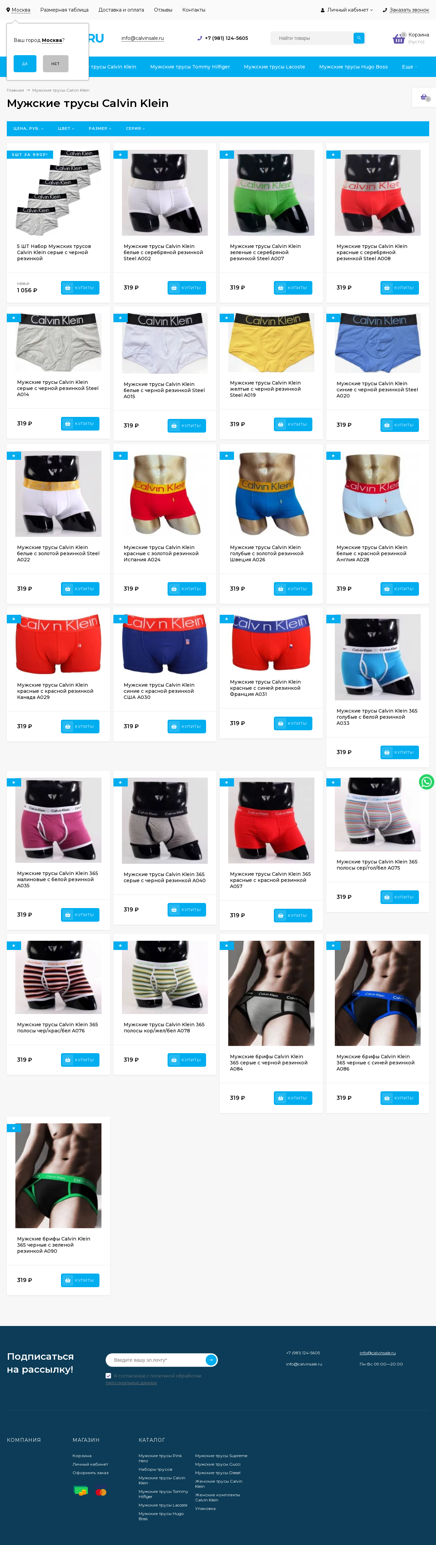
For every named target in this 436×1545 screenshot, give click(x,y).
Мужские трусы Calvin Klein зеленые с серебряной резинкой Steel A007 (265, 252)
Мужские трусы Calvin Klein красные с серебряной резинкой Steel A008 (372, 252)
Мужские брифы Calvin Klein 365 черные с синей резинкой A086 (376, 1063)
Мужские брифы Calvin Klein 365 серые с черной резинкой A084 (269, 1063)
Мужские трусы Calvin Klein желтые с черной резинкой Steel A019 (265, 389)
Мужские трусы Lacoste (163, 1505)
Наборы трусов (155, 1469)
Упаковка (205, 1508)
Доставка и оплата (121, 10)
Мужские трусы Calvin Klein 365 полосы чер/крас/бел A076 (57, 1027)
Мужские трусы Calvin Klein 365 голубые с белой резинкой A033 (377, 717)
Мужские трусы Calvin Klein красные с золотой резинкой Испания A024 (161, 553)
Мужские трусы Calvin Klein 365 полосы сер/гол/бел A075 (377, 865)
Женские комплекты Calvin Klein (217, 1497)
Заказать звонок (409, 10)
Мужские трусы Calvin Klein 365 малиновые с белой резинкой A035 (57, 879)
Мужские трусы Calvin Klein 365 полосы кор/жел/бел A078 (164, 1027)
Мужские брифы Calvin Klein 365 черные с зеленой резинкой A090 (53, 1245)
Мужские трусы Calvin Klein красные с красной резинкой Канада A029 (55, 691)
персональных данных (131, 1382)
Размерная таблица (64, 10)
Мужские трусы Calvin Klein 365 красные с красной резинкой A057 (270, 880)
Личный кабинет (90, 1464)
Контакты (193, 10)
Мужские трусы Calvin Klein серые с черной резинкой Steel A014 (57, 388)
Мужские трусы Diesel (217, 1472)
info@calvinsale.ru (378, 1352)
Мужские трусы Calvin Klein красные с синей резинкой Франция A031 (265, 688)
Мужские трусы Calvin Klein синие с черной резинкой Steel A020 (377, 389)
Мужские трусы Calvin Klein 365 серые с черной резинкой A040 (165, 877)
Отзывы (163, 10)
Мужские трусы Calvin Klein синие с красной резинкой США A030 (159, 691)
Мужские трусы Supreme (221, 1455)
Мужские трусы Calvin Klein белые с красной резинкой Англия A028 (372, 553)
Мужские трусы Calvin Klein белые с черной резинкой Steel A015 (164, 390)
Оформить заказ (91, 1472)
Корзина (82, 1455)
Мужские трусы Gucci (217, 1464)
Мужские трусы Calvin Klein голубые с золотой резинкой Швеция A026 (266, 553)
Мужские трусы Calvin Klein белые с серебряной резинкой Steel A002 (163, 252)
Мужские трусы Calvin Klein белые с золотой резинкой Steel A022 (58, 553)
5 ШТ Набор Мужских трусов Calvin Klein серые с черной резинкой (54, 252)
